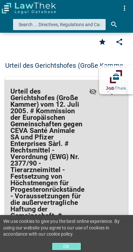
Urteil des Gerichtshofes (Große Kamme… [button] (66, 65)
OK (66, 246)
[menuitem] (124, 8)
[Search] (114, 24)
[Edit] (119, 41)
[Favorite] (102, 41)
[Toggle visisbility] (92, 91)
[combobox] (59, 24)
